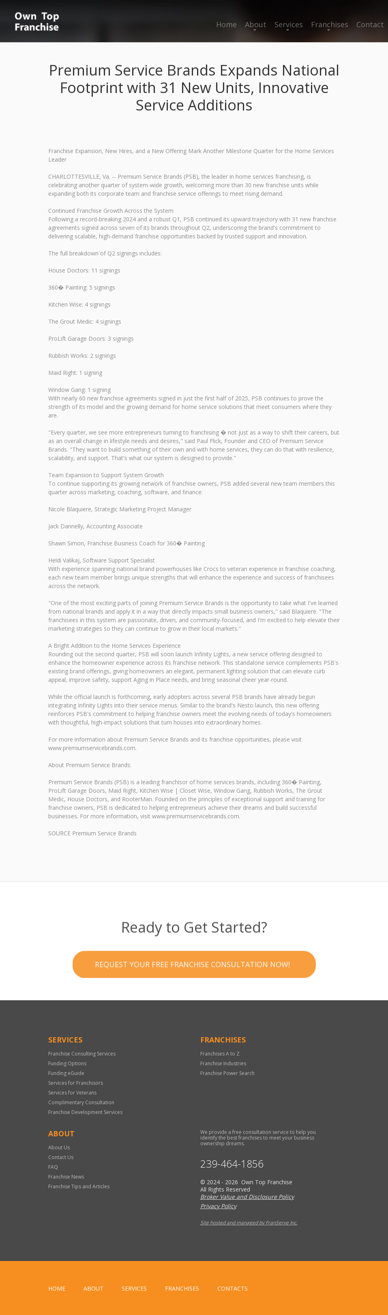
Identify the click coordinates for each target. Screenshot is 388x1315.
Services (288, 24)
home (56, 1288)
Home (226, 24)
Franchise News (66, 1176)
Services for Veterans (72, 1092)
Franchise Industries (223, 1063)
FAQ (53, 1167)
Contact (370, 24)
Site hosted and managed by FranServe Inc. (249, 1222)
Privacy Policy (218, 1206)
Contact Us (60, 1157)
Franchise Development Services (85, 1112)
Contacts (232, 1288)
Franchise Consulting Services (82, 1053)
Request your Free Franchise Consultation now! (192, 1003)
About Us (59, 1147)
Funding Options (67, 1063)
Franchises (329, 24)
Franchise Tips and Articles (78, 1186)
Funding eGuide (66, 1073)
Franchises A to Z (220, 1053)
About (255, 24)
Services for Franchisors (75, 1082)
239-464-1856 (232, 1164)
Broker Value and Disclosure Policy (247, 1196)
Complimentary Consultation (81, 1102)
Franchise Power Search (227, 1073)
